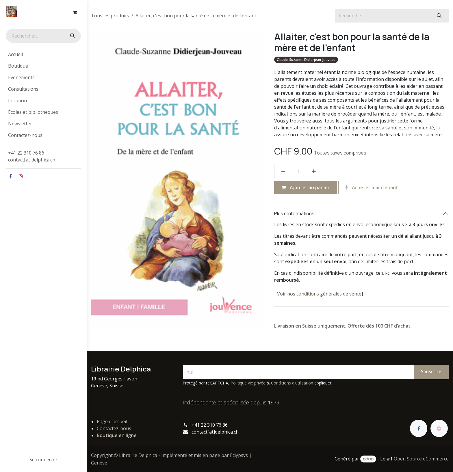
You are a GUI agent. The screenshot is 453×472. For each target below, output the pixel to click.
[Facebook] (10, 176)
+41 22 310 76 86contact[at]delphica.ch (32, 156)
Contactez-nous (114, 428)
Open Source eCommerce (421, 459)
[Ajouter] (314, 171)
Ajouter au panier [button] (305, 187)
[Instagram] (20, 176)
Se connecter (43, 459)
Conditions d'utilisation (292, 383)
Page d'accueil (112, 421)
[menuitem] (43, 54)
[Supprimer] (283, 171)
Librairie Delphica (138, 455)
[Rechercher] (72, 36)
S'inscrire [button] (431, 371)
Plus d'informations (294, 213)
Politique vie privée (248, 383)
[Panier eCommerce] (74, 12)
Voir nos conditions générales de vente (319, 294)
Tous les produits (110, 15)
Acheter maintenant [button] (372, 187)
